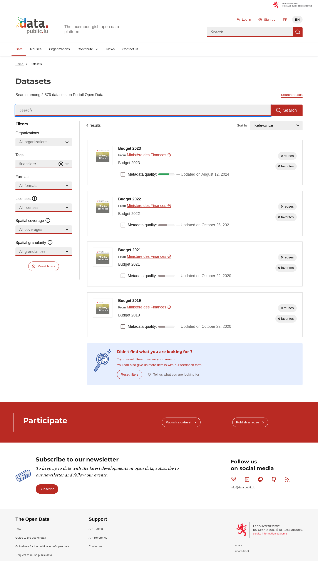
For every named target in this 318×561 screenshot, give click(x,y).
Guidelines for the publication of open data (42, 546)
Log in (246, 19)
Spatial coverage (33, 220)
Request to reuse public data (33, 555)
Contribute (85, 49)
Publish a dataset (178, 422)
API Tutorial (96, 528)
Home (19, 64)
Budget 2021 (129, 250)
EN (297, 19)
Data (19, 49)
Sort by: (243, 125)
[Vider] (61, 164)
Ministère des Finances (149, 155)
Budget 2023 (129, 148)
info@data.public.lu (243, 487)
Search (298, 32)
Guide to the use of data (30, 537)
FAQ (18, 528)
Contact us (130, 49)
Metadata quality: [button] (123, 174)
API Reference (98, 537)
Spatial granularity (34, 242)
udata (238, 545)
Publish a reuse (247, 422)
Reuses (36, 49)
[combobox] (250, 32)
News (110, 49)
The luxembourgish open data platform (91, 29)
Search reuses (292, 95)
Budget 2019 (129, 300)
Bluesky (234, 479)
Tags (19, 155)
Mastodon (261, 479)
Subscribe (47, 489)
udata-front (242, 551)
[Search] (143, 110)
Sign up (269, 19)
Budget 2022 (129, 199)
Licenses (26, 198)
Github (275, 479)
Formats (22, 177)
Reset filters (46, 266)
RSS (288, 479)
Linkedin (248, 479)
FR (285, 19)
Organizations (59, 49)
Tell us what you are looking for (176, 374)
